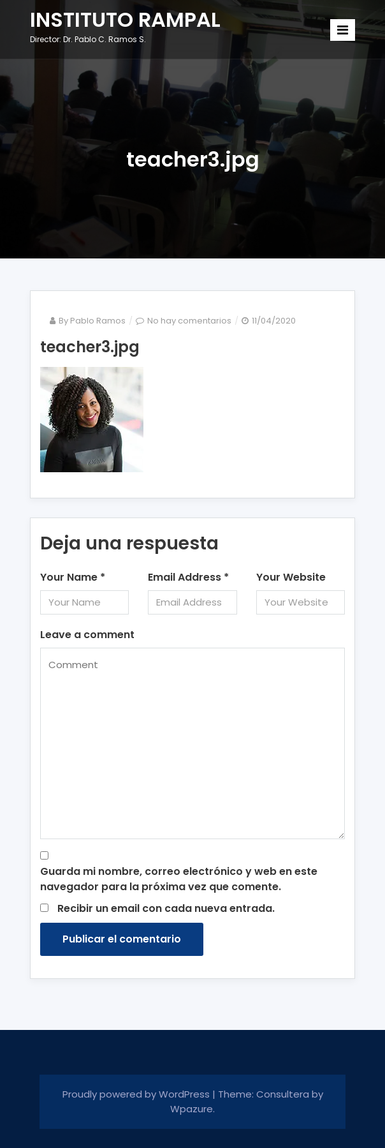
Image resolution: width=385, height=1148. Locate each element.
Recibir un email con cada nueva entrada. (166, 908)
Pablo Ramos (98, 321)
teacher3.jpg (90, 346)
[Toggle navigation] (342, 30)
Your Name (72, 577)
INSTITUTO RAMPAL (125, 19)
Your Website (291, 577)
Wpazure (191, 1108)
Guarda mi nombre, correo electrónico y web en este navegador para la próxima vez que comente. (178, 879)
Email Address (188, 577)
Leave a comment (87, 634)
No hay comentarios (189, 321)
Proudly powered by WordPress (137, 1094)
